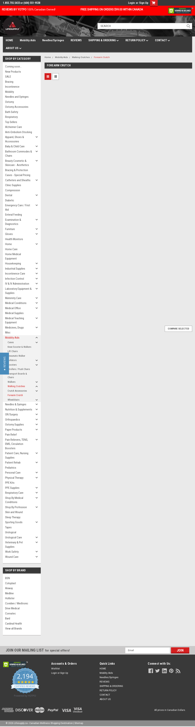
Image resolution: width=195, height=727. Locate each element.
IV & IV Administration (17, 283)
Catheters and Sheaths (17, 180)
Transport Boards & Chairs (17, 375)
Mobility (9, 92)
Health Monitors (14, 239)
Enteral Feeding (13, 214)
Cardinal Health (13, 623)
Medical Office (13, 308)
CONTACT (162, 40)
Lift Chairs (13, 351)
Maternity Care (13, 298)
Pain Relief (11, 434)
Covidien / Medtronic (16, 603)
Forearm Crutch (15, 395)
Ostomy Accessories (16, 107)
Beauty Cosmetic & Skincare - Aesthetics (17, 163)
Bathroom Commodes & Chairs (18, 154)
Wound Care (11, 557)
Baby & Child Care (15, 146)
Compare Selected (178, 328)
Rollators (12, 360)
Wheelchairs (13, 399)
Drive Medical (12, 608)
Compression (12, 190)
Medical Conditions (15, 303)
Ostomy (9, 102)
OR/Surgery (11, 414)
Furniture (10, 229)
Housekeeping (13, 263)
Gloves (9, 234)
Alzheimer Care (13, 127)
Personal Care (13, 472)
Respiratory (11, 117)
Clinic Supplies (13, 185)
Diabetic (9, 200)
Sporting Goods (13, 522)
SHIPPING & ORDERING (103, 40)
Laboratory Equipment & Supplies (18, 291)
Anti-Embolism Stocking (18, 132)
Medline (9, 593)
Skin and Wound (14, 512)
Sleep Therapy (12, 517)
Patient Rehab (13, 462)
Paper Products (13, 429)
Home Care (11, 249)
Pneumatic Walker (16, 355)
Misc (7, 332)
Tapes (8, 527)
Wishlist (55, 668)
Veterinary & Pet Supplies (14, 544)
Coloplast (10, 583)
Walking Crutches (16, 386)
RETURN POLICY (136, 40)
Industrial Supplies (15, 268)
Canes (11, 342)
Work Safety (12, 551)
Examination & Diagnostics (13, 222)
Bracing (9, 81)
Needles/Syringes (53, 40)
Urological (10, 532)
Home (8, 244)
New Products (13, 71)
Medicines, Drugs (14, 327)
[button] (4, 364)
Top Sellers (11, 122)
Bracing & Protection (16, 170)
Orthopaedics (12, 419)
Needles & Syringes (15, 404)
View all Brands (13, 628)
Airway (9, 588)
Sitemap (78, 723)
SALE (8, 76)
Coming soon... (13, 66)
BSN (7, 578)
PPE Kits (9, 482)
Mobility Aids (28, 40)
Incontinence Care (15, 273)
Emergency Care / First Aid (17, 207)
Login (131, 2)
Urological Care (13, 537)
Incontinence (12, 86)
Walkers (11, 381)
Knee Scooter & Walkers (19, 346)
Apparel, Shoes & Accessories (14, 139)
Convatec (10, 613)
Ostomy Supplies (14, 424)
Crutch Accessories (17, 390)
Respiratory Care (14, 492)
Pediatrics (10, 467)
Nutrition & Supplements (18, 409)
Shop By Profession (16, 507)
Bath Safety (11, 112)
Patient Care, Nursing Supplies (16, 455)
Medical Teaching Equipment (14, 320)
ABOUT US (14, 48)
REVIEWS (76, 40)
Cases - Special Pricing (17, 175)
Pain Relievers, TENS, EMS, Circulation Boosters (16, 444)
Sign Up (143, 2)
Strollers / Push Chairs (19, 369)
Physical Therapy (14, 477)
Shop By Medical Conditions (14, 500)
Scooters (12, 364)
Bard (7, 618)
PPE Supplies (12, 488)
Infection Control (14, 278)
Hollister (9, 598)
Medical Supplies (14, 313)
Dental (8, 195)
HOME (9, 40)
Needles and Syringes (17, 96)
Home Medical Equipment (13, 256)
